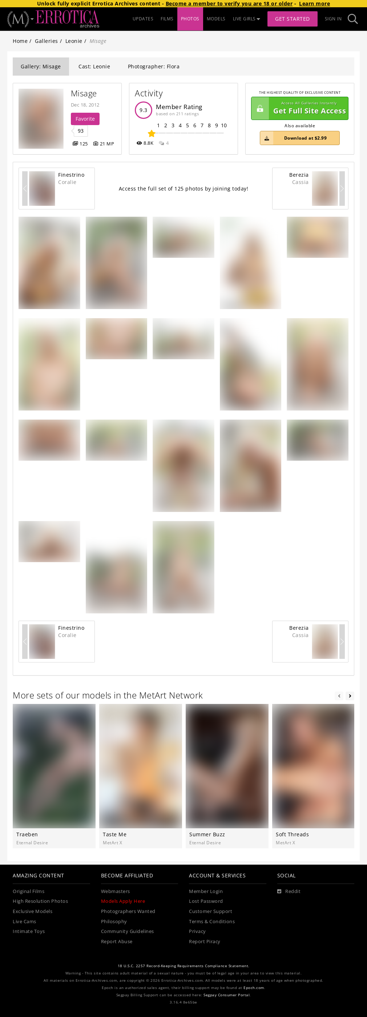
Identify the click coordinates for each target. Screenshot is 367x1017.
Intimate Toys (29, 931)
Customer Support (210, 911)
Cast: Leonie (94, 66)
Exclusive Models (32, 911)
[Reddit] (289, 891)
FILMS (167, 19)
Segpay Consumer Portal (226, 995)
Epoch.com (253, 987)
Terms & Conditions (212, 921)
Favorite (85, 118)
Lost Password (206, 901)
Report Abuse (117, 941)
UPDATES (143, 19)
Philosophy (114, 921)
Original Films (28, 891)
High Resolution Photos (40, 901)
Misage (84, 93)
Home (20, 40)
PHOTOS (190, 19)
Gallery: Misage (41, 66)
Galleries (46, 40)
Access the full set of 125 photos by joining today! (184, 188)
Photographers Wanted (128, 911)
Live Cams (24, 921)
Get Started (292, 18)
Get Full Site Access (298, 108)
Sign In (333, 19)
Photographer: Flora (154, 66)
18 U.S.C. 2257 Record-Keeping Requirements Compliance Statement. (184, 966)
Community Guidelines (127, 931)
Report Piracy (205, 941)
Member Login (206, 891)
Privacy (197, 931)
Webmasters (115, 891)
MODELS (216, 19)
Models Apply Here (123, 901)
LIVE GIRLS (247, 19)
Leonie (73, 40)
